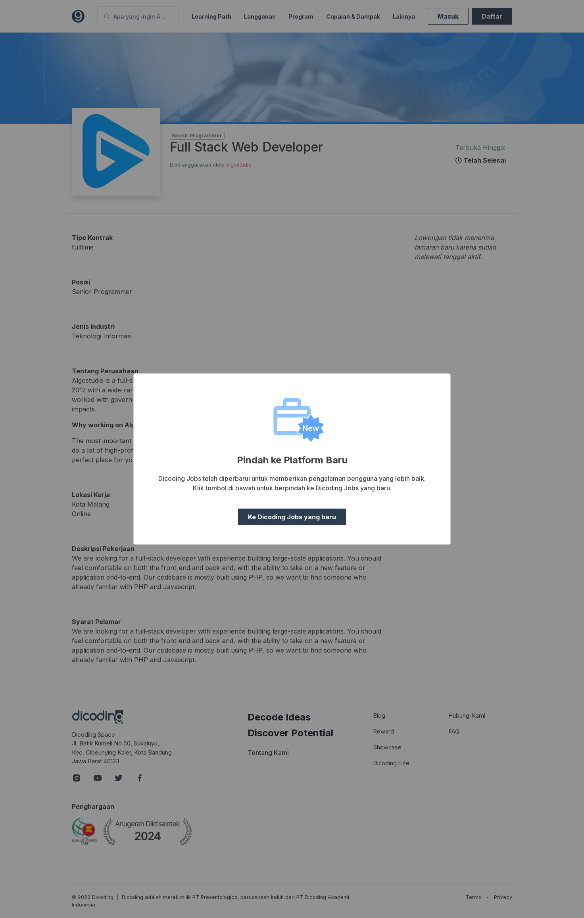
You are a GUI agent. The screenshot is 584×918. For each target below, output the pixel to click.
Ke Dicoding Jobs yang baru (292, 517)
